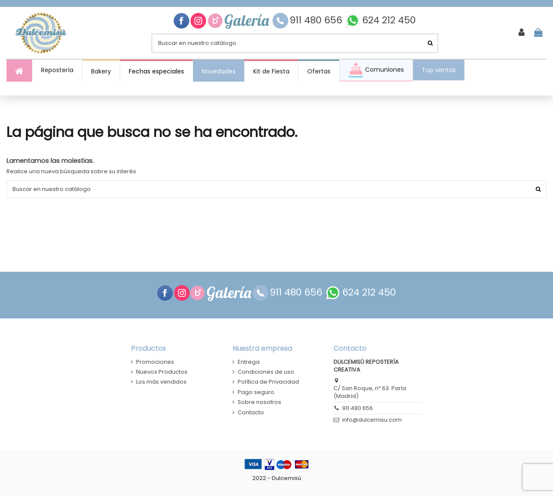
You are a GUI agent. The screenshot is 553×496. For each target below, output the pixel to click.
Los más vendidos (161, 382)
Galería (248, 20)
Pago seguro (256, 392)
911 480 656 (317, 20)
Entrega (249, 362)
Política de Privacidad (268, 382)
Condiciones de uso (266, 372)
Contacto (251, 413)
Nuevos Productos (162, 372)
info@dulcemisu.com (372, 420)
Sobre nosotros (259, 402)
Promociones (155, 362)
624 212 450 (389, 20)
